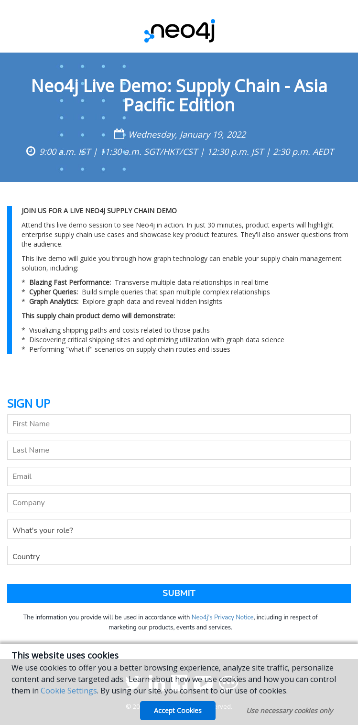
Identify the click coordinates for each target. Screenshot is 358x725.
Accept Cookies (178, 710)
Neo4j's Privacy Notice (223, 617)
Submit (179, 593)
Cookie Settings (69, 690)
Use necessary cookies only (289, 710)
